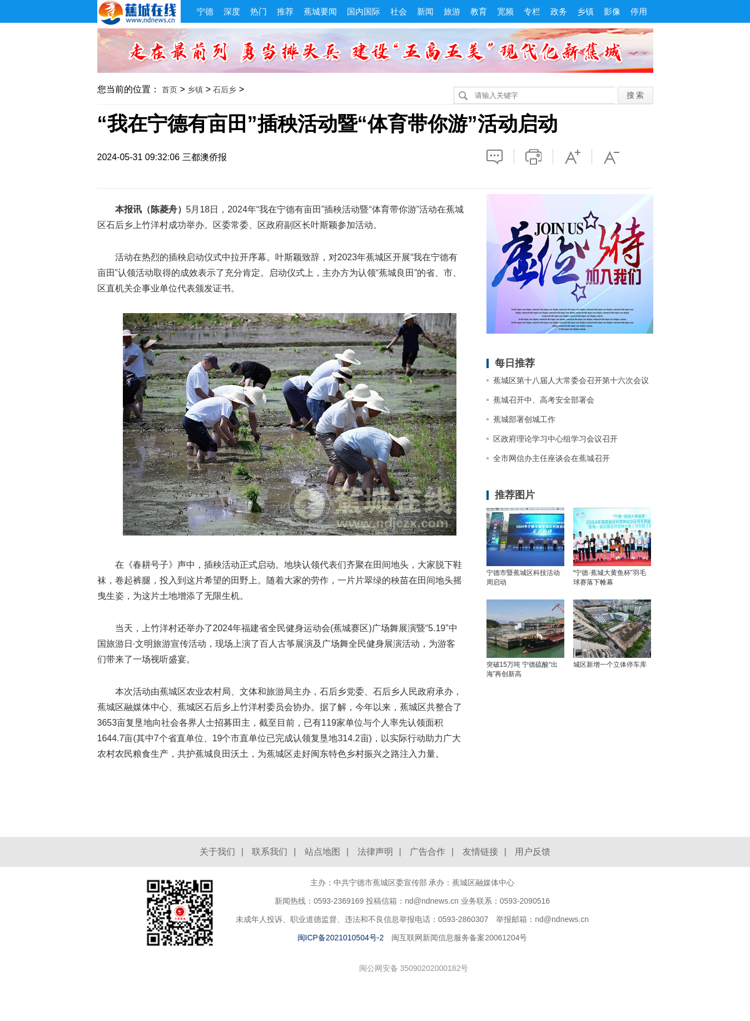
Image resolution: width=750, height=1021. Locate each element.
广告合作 (427, 851)
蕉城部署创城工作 (524, 419)
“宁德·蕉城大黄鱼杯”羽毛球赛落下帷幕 (609, 577)
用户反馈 (532, 851)
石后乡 (224, 89)
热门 (258, 11)
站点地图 (322, 851)
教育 (478, 11)
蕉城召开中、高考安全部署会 (543, 399)
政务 (558, 11)
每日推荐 (515, 363)
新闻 (425, 11)
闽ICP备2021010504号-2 (340, 937)
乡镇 (585, 11)
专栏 (532, 11)
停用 (638, 11)
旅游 (452, 11)
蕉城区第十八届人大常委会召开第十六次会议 (571, 380)
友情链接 (480, 851)
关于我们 (217, 851)
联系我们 (269, 851)
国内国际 (363, 11)
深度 (231, 11)
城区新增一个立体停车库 (610, 664)
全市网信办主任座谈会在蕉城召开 (551, 458)
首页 (169, 89)
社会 (398, 11)
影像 (612, 11)
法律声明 (375, 851)
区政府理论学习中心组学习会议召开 (555, 438)
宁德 (205, 11)
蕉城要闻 (320, 11)
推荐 (285, 11)
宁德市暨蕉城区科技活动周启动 (523, 577)
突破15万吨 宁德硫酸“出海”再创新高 (522, 669)
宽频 (505, 11)
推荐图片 (515, 494)
